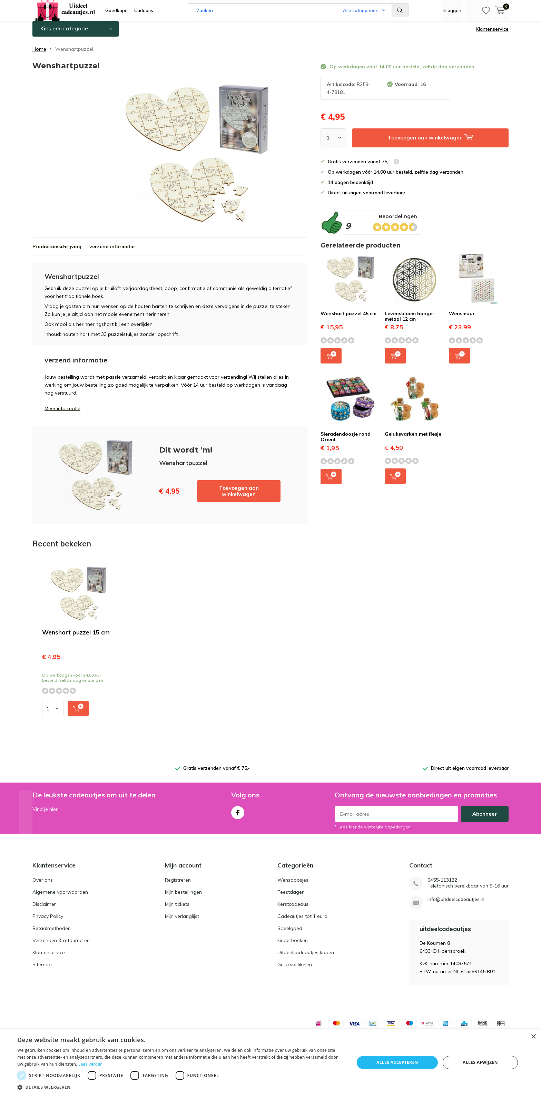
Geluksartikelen (294, 970)
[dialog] (270, 1062)
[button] (180, 1087)
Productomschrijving (56, 252)
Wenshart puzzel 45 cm (348, 319)
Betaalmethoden (51, 933)
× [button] (533, 1036)
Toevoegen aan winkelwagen (239, 496)
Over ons (42, 885)
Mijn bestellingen (183, 897)
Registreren (178, 885)
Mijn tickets (177, 909)
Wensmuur (462, 319)
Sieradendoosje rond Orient (346, 442)
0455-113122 (442, 885)
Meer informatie (62, 413)
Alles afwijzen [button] (480, 1062)
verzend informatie (112, 252)
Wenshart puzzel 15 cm (76, 637)
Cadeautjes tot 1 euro (302, 921)
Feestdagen (291, 897)
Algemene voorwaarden (60, 897)
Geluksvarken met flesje (413, 439)
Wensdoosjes (292, 885)
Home (39, 54)
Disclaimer (44, 909)
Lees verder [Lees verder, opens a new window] (90, 1064)
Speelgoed (289, 933)
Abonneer (484, 819)
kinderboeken (292, 945)
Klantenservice (492, 34)
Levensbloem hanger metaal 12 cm (409, 321)
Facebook (237, 816)
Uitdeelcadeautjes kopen (305, 957)
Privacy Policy (47, 921)
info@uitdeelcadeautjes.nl (455, 905)
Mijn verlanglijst (182, 921)
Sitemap (42, 970)
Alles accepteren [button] (397, 1062)
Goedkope (116, 10)
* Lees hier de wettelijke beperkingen (373, 832)
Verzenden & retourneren (61, 945)
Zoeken (400, 10)
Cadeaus (143, 10)
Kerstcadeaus (292, 909)
